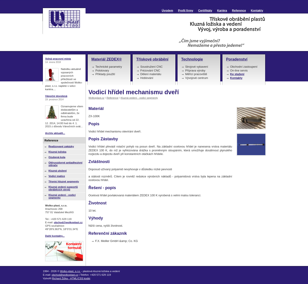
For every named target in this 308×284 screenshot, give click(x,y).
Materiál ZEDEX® (106, 59)
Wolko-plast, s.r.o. (70, 271)
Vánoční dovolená (56, 96)
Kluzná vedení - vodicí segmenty (139, 97)
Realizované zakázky (61, 146)
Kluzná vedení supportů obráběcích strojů (63, 188)
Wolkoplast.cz (96, 97)
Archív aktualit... (55, 133)
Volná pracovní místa (58, 58)
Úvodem (167, 10)
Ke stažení (237, 74)
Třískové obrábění (152, 59)
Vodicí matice (56, 176)
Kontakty (257, 10)
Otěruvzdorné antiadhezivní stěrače (65, 164)
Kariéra (222, 10)
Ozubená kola (56, 157)
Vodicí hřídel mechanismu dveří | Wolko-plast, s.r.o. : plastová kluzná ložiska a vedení (64, 20)
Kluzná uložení (57, 170)
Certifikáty (205, 10)
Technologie (192, 59)
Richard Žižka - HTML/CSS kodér (71, 278)
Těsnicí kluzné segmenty (63, 181)
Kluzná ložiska (57, 151)
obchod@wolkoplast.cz (68, 222)
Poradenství (236, 59)
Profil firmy (185, 10)
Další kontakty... (55, 236)
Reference (239, 10)
